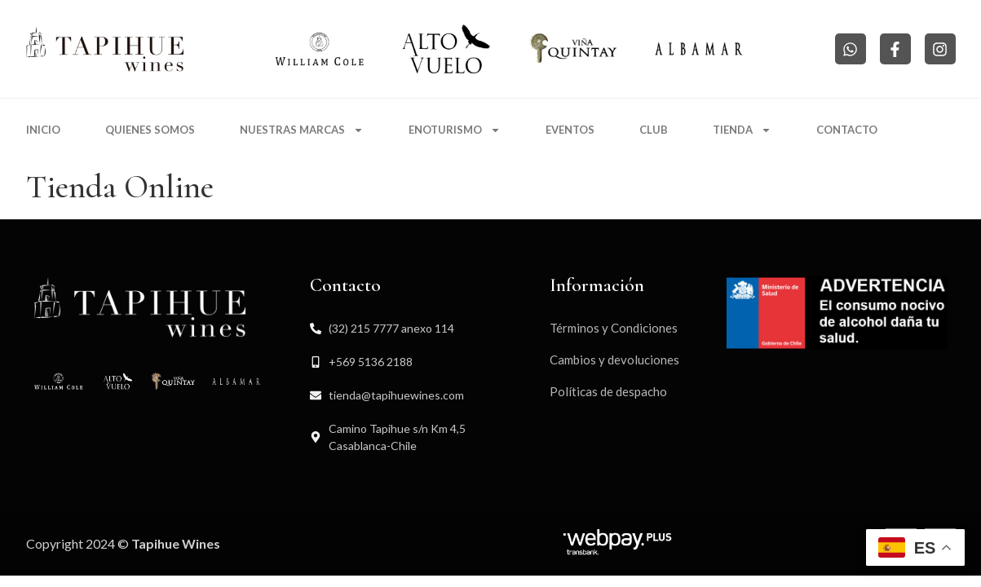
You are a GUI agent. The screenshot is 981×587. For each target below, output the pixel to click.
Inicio (43, 129)
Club (653, 129)
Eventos (570, 129)
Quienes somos (150, 129)
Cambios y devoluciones (614, 359)
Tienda (742, 130)
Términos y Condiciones (614, 327)
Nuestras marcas (302, 130)
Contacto (846, 129)
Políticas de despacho (608, 391)
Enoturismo (455, 130)
